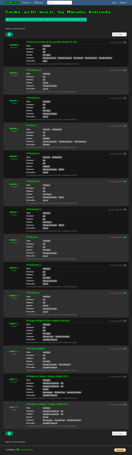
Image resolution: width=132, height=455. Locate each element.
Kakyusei (33, 237)
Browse (27, 2)
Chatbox (29, 450)
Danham (46, 144)
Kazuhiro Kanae (49, 58)
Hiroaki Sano (48, 336)
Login (114, 2)
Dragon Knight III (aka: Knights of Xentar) (49, 320)
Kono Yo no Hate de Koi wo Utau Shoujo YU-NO (53, 42)
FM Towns (47, 194)
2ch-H (45, 89)
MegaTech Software (51, 383)
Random (39, 2)
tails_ (45, 61)
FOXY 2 (32, 125)
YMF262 (46, 74)
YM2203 (46, 102)
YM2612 (46, 185)
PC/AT (45, 83)
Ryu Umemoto (91, 58)
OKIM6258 (56, 129)
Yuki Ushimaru (80, 141)
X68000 (46, 138)
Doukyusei (34, 98)
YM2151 (46, 129)
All (7, 19)
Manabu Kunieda (65, 58)
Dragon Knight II (37, 348)
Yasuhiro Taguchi (65, 141)
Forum (20, 450)
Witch (61, 169)
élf (44, 49)
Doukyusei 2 (35, 70)
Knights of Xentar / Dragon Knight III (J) (48, 376)
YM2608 (46, 46)
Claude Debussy (105, 58)
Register (123, 2)
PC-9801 (46, 55)
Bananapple (47, 392)
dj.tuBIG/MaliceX (50, 340)
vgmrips (12, 3)
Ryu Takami (78, 58)
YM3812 (46, 380)
